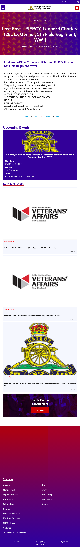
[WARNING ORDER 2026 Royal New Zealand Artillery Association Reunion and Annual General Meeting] (40, 325)
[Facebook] (23, 116)
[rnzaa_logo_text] (39, 6)
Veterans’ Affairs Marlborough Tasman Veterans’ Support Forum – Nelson (32, 315)
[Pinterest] (45, 116)
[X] (33, 116)
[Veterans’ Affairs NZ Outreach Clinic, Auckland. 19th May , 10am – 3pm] (40, 189)
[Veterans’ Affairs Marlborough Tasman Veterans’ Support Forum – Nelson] (40, 257)
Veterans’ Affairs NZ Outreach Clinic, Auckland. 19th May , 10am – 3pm (31, 248)
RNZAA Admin (52, 46)
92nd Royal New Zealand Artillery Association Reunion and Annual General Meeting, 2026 (40, 155)
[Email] (56, 116)
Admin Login (40, 544)
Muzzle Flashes (40, 20)
